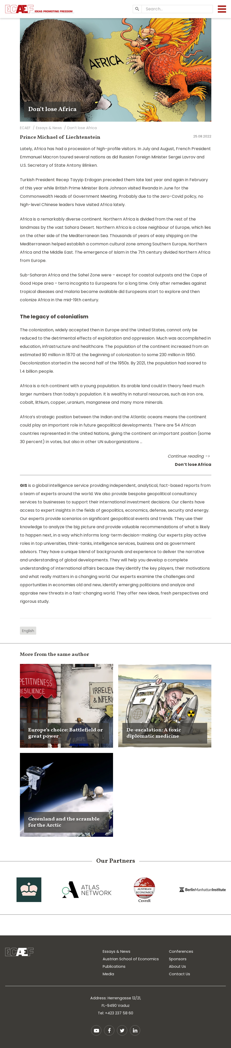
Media (108, 974)
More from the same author (54, 654)
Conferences (181, 951)
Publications (114, 966)
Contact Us (179, 974)
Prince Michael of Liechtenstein (60, 137)
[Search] (137, 9)
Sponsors (178, 959)
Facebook (109, 1030)
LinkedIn (135, 1030)
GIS (23, 485)
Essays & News (116, 951)
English (28, 630)
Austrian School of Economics (131, 959)
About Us (177, 966)
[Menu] (222, 9)
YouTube (96, 1030)
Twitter (122, 1030)
